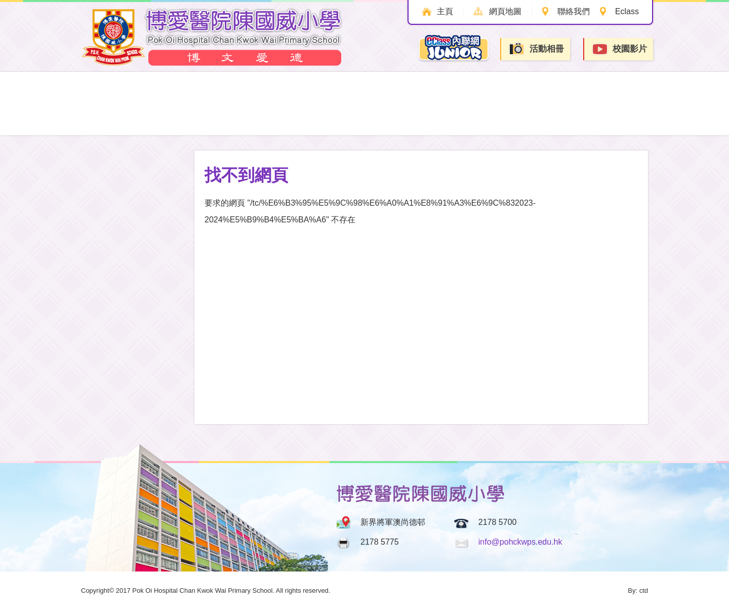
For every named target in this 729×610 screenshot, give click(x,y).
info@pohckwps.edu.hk (520, 542)
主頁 (445, 11)
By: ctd (638, 590)
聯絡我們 (573, 11)
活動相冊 (536, 49)
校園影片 (619, 49)
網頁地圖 (505, 11)
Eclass (627, 11)
